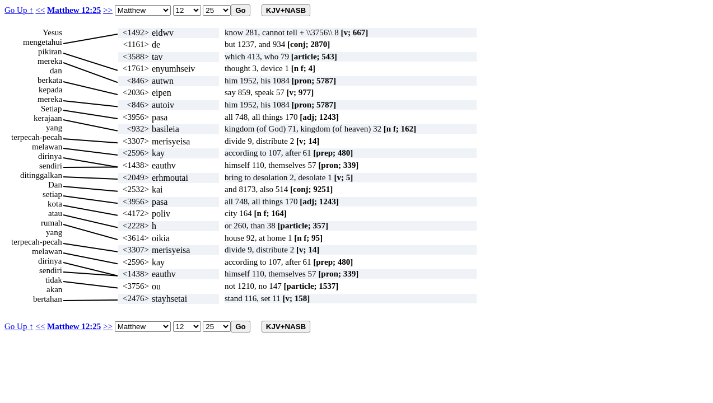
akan (54, 289)
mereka (50, 61)
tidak (53, 279)
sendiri (50, 165)
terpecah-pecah (36, 137)
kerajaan (48, 118)
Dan (55, 184)
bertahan (47, 298)
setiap (52, 194)
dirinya (50, 156)
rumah (51, 222)
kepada (50, 89)
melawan (47, 146)
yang (54, 127)
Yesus (52, 32)
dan (56, 70)
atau (55, 213)
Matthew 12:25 (74, 10)
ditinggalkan (41, 175)
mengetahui (42, 42)
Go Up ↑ (19, 10)
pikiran (50, 51)
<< (40, 10)
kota (55, 203)
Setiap (51, 108)
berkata (50, 80)
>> (108, 10)
